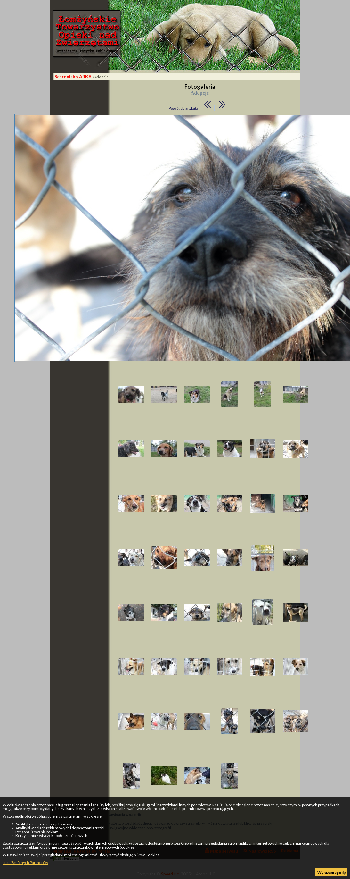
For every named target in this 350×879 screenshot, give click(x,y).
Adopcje (101, 77)
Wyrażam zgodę (331, 872)
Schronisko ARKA (73, 76)
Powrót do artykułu (183, 108)
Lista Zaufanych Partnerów (25, 862)
